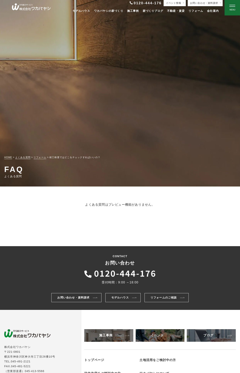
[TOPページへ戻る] (31, 7)
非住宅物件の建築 (157, 366)
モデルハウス (81, 10)
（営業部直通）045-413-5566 (24, 371)
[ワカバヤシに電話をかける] (120, 273)
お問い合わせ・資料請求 (204, 3)
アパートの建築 (155, 370)
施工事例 (133, 10)
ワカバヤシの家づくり (108, 10)
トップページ (94, 360)
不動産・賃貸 (176, 10)
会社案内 (213, 10)
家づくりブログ (153, 10)
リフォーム (195, 10)
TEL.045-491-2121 (17, 361)
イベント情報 (173, 3)
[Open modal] (232, 7)
